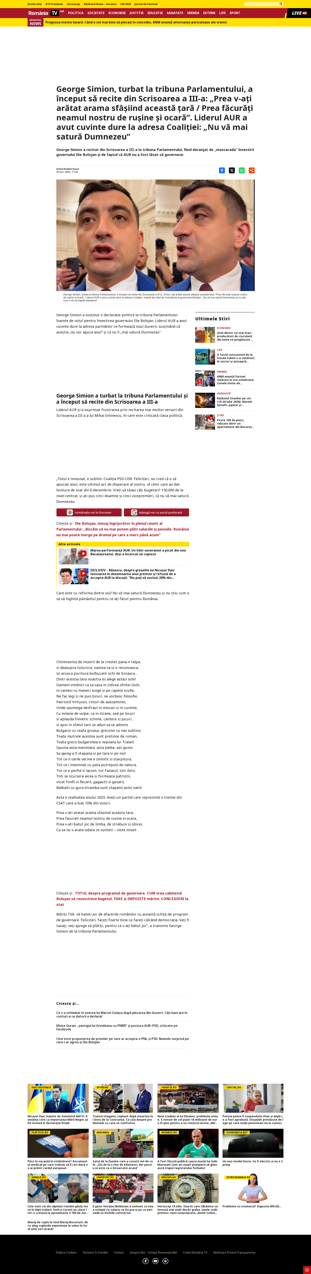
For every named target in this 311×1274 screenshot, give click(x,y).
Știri (220, 415)
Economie (117, 13)
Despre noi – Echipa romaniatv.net (153, 1252)
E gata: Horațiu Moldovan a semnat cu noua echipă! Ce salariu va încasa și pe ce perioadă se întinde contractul (123, 1210)
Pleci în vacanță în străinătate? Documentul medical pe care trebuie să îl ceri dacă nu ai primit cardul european (58, 1165)
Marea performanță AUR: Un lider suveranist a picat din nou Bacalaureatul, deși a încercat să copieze (138, 552)
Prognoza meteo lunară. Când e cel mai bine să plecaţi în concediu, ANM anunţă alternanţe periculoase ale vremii (136, 22)
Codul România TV (195, 1252)
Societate (96, 13)
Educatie (155, 13)
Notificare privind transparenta (234, 1252)
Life (222, 13)
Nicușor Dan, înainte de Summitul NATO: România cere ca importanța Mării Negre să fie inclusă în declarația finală (58, 1120)
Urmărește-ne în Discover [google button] (89, 512)
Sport (235, 13)
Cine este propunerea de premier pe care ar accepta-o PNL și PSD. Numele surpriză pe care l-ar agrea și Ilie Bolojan (122, 1040)
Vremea (193, 13)
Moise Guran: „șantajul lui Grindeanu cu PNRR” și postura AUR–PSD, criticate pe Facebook (117, 1027)
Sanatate (175, 13)
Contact (119, 1252)
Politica (76, 13)
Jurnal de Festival (146, 4)
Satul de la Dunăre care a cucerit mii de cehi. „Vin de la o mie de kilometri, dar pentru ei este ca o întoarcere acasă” (123, 1165)
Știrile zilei (35, 4)
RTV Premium (54, 4)
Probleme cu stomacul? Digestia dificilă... (252, 1206)
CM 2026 (125, 4)
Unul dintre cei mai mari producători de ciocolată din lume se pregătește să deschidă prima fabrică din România (235, 336)
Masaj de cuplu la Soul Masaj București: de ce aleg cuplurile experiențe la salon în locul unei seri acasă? (58, 1226)
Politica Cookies (66, 1252)
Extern (209, 13)
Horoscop (73, 4)
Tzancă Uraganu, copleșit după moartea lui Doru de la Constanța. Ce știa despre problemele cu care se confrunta (123, 1120)
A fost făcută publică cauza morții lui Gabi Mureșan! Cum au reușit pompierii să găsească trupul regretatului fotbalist (187, 1165)
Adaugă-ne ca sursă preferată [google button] (156, 512)
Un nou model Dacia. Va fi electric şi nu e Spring (253, 1163)
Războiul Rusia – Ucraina (100, 4)
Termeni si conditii (95, 1252)
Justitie (137, 13)
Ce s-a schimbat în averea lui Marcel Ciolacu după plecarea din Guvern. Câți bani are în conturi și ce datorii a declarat (121, 1014)
